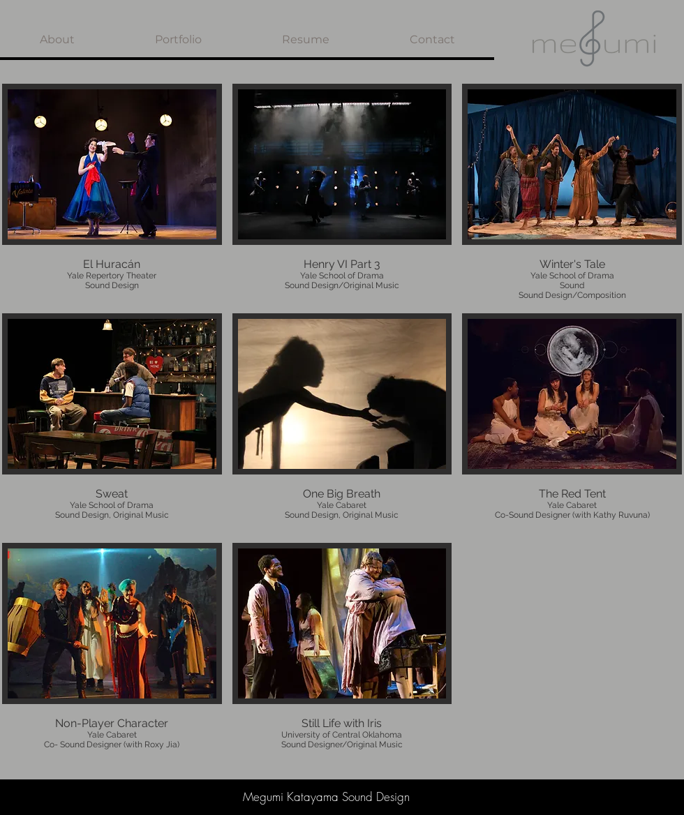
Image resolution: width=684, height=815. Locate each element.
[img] (112, 193)
